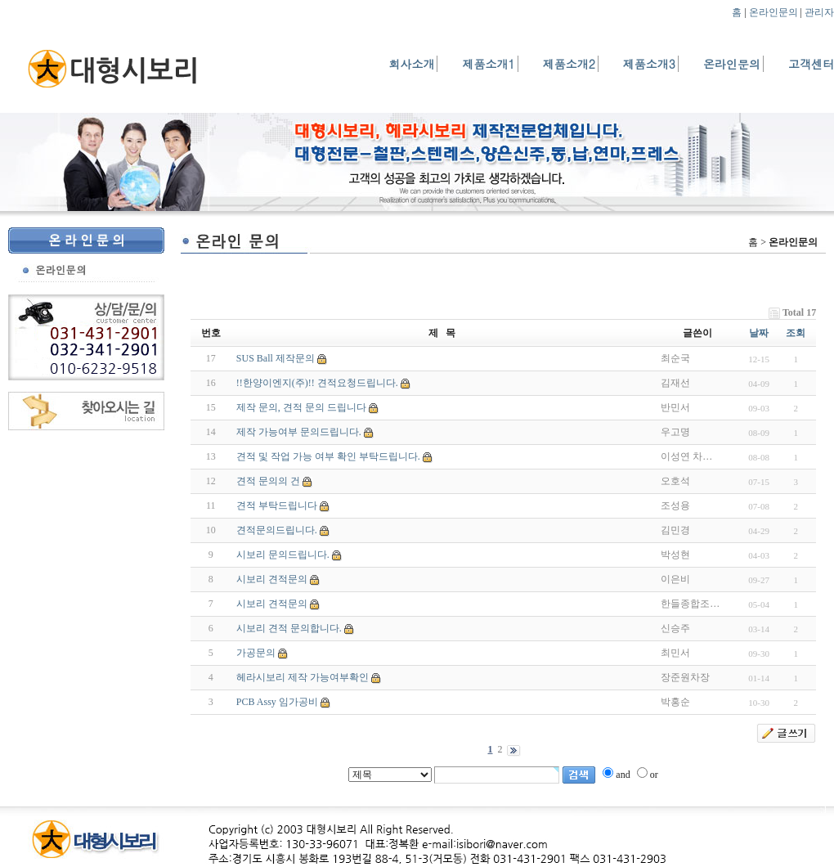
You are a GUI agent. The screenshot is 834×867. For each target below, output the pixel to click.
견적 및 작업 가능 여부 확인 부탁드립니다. (328, 456)
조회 (795, 333)
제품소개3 (649, 64)
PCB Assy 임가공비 (277, 702)
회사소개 (411, 64)
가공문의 (256, 652)
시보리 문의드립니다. (283, 554)
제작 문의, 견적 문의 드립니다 (301, 407)
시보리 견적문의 (271, 579)
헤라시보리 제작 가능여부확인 (302, 677)
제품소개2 (569, 64)
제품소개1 (488, 64)
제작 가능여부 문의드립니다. (298, 432)
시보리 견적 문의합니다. (289, 628)
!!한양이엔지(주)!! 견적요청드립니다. (317, 383)
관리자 (819, 12)
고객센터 (811, 64)
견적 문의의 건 (268, 481)
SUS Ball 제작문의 (275, 358)
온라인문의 (773, 12)
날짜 (759, 333)
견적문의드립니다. (276, 530)
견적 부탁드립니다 (276, 505)
